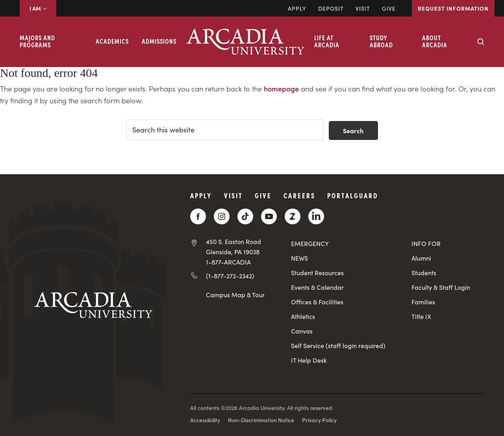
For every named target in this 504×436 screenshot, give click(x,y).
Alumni (421, 258)
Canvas (302, 331)
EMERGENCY (310, 243)
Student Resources (317, 272)
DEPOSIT (331, 8)
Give (389, 8)
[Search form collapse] (480, 41)
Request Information (453, 8)
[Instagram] (222, 216)
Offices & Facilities (317, 301)
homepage (281, 88)
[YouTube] (269, 216)
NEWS (299, 258)
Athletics (303, 316)
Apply (297, 8)
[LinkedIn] (316, 216)
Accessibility (205, 420)
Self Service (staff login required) (338, 345)
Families (423, 301)
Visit (363, 8)
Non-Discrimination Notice (261, 420)
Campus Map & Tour (235, 294)
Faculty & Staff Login (440, 287)
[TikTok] (245, 216)
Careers (299, 195)
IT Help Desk (309, 360)
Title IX (421, 316)
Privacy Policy (319, 420)
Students (423, 272)
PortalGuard (352, 195)
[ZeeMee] (292, 216)
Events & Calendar (317, 287)
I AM (38, 8)
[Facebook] (198, 216)
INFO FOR (426, 243)
